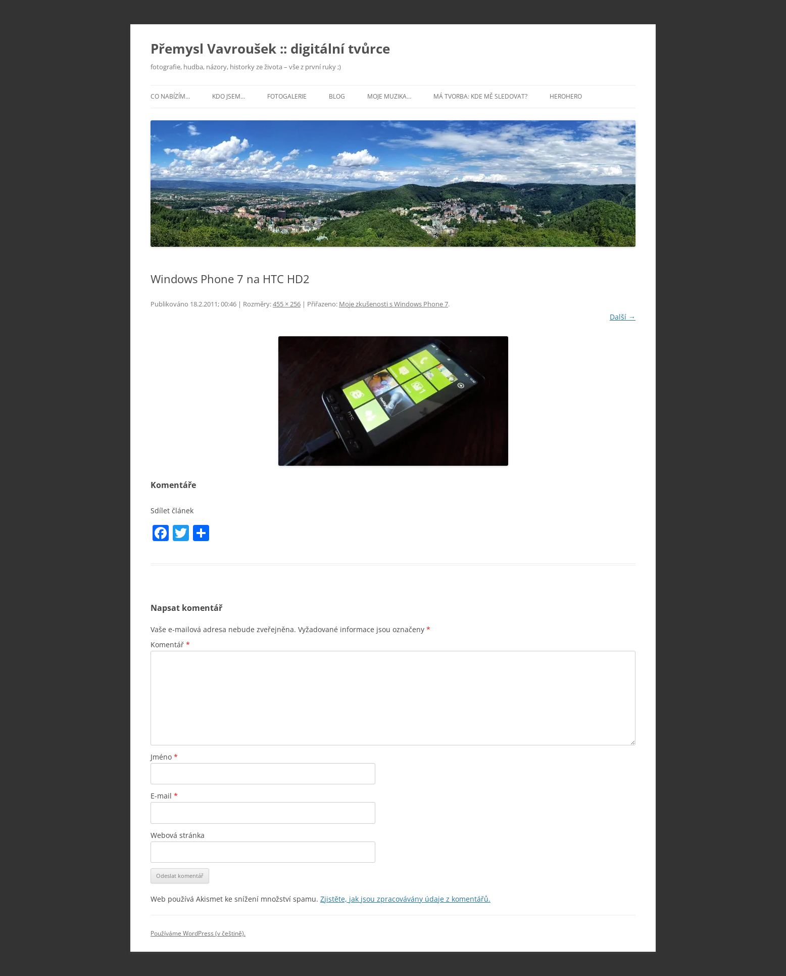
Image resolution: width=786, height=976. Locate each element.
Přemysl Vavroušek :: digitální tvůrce (270, 48)
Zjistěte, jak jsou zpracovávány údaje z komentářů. (405, 899)
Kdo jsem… (228, 96)
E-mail (164, 796)
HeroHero (566, 96)
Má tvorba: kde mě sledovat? (480, 96)
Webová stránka (178, 835)
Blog (337, 96)
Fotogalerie (287, 96)
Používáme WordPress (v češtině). (198, 933)
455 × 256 (287, 303)
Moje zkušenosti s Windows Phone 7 (393, 303)
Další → (622, 317)
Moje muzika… (389, 96)
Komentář (170, 644)
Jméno (164, 757)
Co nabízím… (170, 96)
